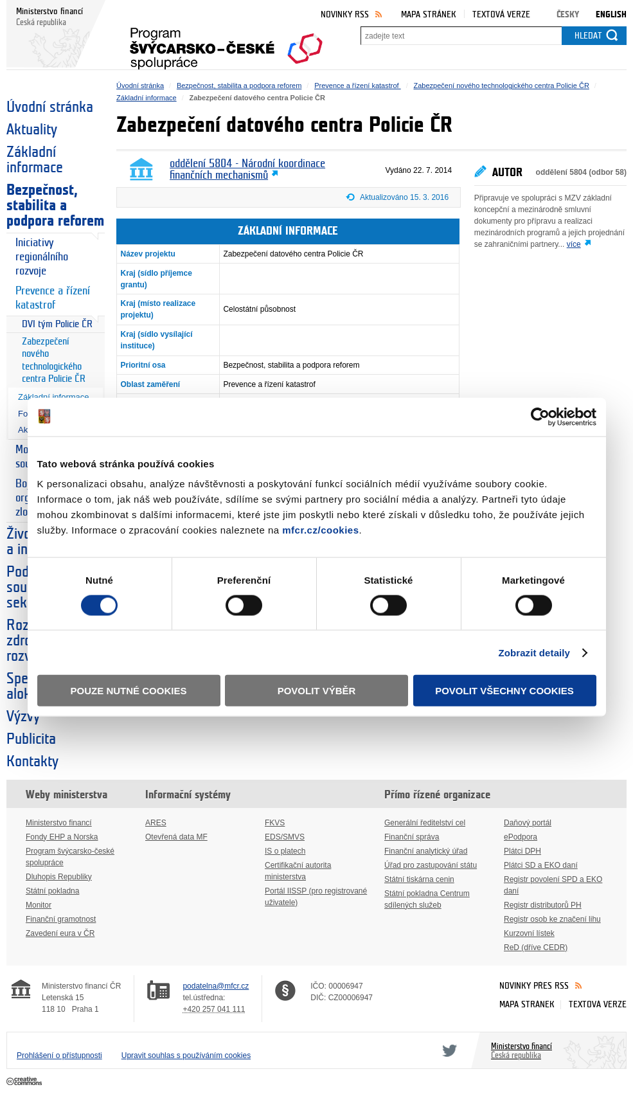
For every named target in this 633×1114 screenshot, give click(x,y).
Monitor (38, 905)
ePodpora (520, 836)
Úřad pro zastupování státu (430, 865)
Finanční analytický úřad (425, 851)
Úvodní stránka (49, 107)
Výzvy (23, 717)
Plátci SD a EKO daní (541, 865)
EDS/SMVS (285, 836)
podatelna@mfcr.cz (216, 986)
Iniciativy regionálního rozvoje (41, 256)
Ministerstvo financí (59, 822)
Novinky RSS (345, 14)
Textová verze (501, 14)
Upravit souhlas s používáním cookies (186, 1055)
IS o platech (285, 851)
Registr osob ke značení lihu (552, 919)
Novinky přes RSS (534, 986)
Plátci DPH (522, 851)
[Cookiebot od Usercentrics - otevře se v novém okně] (540, 416)
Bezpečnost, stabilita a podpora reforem (55, 205)
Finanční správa (411, 836)
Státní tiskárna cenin (419, 879)
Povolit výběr (317, 690)
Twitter (447, 1050)
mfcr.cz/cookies (320, 530)
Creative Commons (25, 1081)
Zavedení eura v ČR (60, 933)
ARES (155, 822)
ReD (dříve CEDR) (535, 947)
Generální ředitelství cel (424, 822)
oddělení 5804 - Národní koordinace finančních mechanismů (247, 170)
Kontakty (32, 762)
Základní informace (34, 160)
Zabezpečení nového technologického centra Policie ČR (53, 360)
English (611, 14)
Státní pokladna (52, 890)
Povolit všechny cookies (504, 690)
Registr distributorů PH (543, 905)
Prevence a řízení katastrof (52, 297)
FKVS (275, 822)
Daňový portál (527, 822)
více (574, 244)
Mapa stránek (428, 14)
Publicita (31, 739)
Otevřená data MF (176, 836)
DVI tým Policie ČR (57, 324)
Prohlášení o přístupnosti (59, 1055)
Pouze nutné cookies (129, 690)
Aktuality (31, 130)
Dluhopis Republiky (59, 876)
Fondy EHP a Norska (62, 836)
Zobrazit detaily (534, 652)
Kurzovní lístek (529, 933)
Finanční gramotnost (61, 919)
